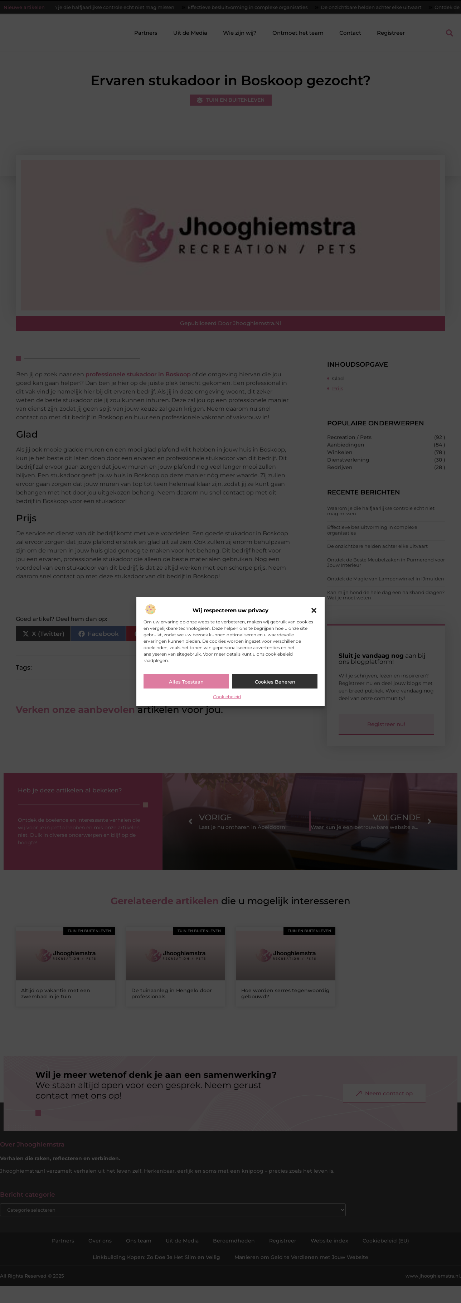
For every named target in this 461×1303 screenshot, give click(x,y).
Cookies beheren (275, 682)
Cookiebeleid (227, 696)
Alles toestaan (186, 682)
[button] (313, 610)
